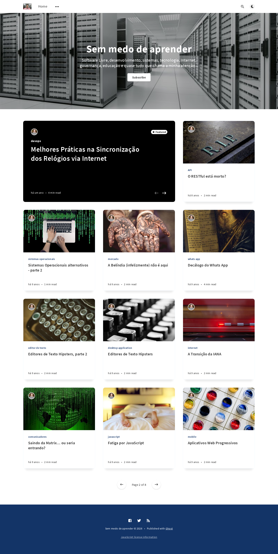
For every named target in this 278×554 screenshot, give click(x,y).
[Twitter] (139, 521)
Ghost (169, 528)
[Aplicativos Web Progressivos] (219, 454)
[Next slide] (164, 193)
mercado (113, 259)
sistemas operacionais (41, 259)
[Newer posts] (121, 484)
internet (193, 348)
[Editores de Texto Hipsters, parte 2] (59, 365)
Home (42, 6)
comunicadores (37, 436)
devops (36, 141)
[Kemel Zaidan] (34, 132)
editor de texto (37, 348)
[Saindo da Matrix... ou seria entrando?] (59, 454)
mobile (192, 436)
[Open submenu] (57, 6)
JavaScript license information (139, 537)
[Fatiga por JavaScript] (139, 454)
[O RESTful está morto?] (219, 188)
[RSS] (148, 521)
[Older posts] (156, 484)
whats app (194, 259)
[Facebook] (129, 521)
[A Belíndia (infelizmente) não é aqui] (139, 277)
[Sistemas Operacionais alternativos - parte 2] (59, 277)
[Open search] (242, 6)
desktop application (120, 348)
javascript (114, 436)
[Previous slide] (156, 193)
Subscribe (139, 77)
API (190, 170)
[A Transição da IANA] (219, 365)
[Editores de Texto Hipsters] (139, 365)
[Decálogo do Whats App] (219, 277)
